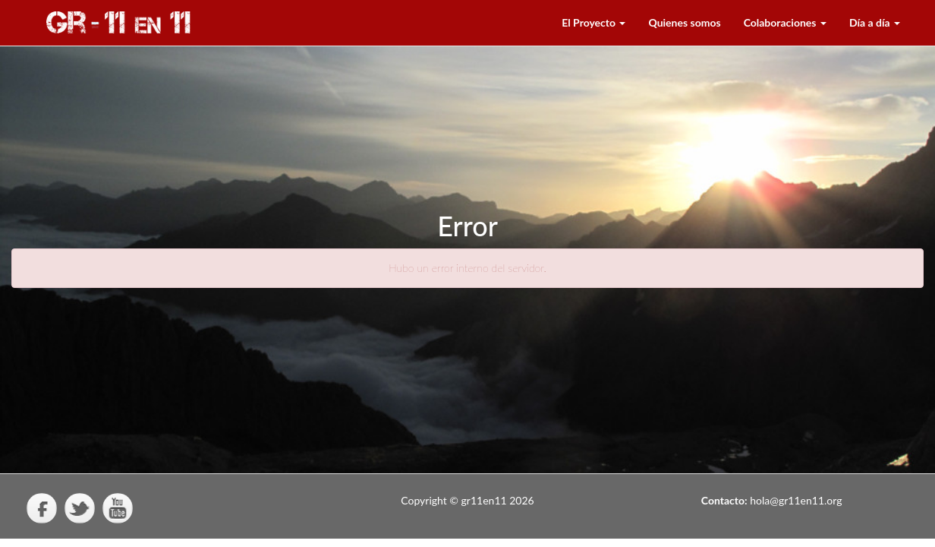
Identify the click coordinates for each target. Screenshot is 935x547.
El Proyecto (593, 22)
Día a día (874, 22)
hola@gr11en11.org (796, 500)
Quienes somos (684, 22)
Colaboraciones (785, 22)
